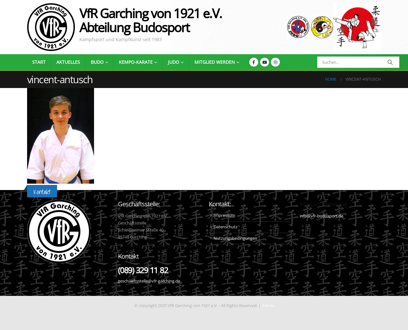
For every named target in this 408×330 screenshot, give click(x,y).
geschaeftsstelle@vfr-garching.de (149, 281)
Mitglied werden (214, 62)
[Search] (390, 62)
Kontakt (42, 192)
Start (39, 62)
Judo (173, 62)
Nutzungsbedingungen (235, 238)
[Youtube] (264, 62)
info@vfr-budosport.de (321, 216)
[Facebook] (253, 62)
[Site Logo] (357, 27)
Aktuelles (68, 62)
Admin (268, 305)
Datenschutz (225, 227)
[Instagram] (275, 62)
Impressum (224, 215)
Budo (97, 62)
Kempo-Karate (136, 62)
